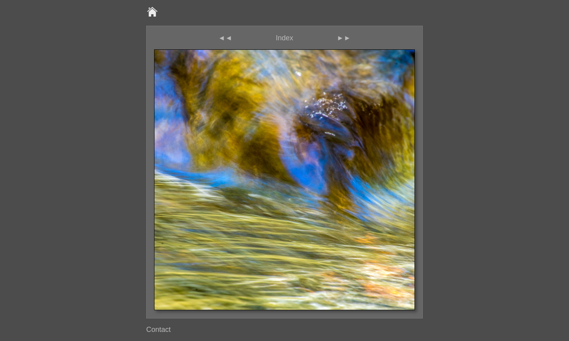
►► (344, 38)
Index (284, 38)
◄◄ (225, 38)
